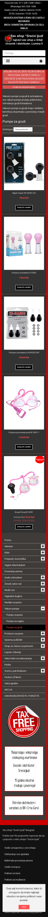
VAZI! (24, 907)
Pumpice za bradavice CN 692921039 (24, 353)
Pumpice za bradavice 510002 (24, 273)
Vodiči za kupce (12, 867)
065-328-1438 (28, 6)
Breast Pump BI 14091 (24, 512)
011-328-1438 (26, 3)
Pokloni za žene (12, 873)
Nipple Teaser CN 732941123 (24, 193)
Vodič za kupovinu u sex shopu (20, 847)
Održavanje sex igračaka (16, 854)
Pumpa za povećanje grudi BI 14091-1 (24, 432)
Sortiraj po (8, 129)
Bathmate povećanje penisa (18, 860)
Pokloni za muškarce (14, 879)
